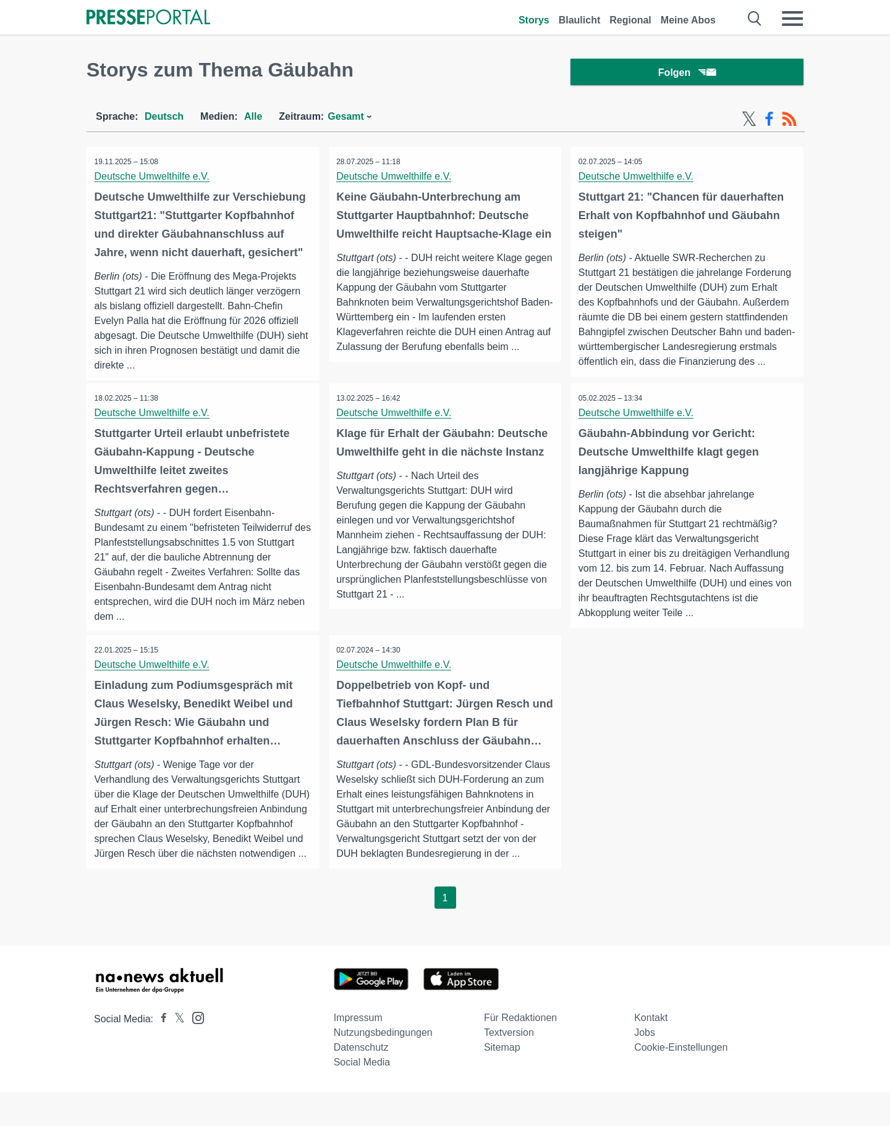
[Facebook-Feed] (769, 122)
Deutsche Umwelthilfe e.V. (153, 179)
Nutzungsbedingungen (383, 1066)
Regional (630, 20)
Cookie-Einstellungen (680, 1081)
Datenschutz (361, 1081)
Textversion (509, 1066)
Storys (534, 20)
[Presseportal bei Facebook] (160, 1053)
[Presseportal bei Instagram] (194, 1051)
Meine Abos (688, 20)
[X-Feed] (749, 122)
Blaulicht (580, 20)
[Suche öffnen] (755, 18)
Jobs (644, 1066)
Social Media (362, 1096)
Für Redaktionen (520, 1051)
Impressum (358, 1051)
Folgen (687, 74)
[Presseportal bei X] (176, 1053)
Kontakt (651, 1051)
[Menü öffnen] (792, 18)
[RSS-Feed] (789, 122)
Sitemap (502, 1081)
